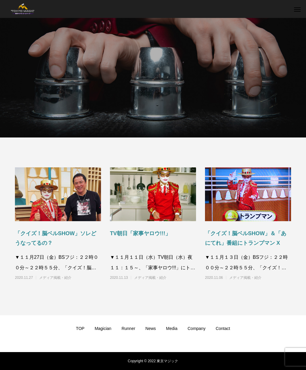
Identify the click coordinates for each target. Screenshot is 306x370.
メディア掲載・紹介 (55, 277)
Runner (128, 328)
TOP (80, 328)
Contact (223, 328)
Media (172, 328)
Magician (103, 328)
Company (197, 328)
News (151, 328)
